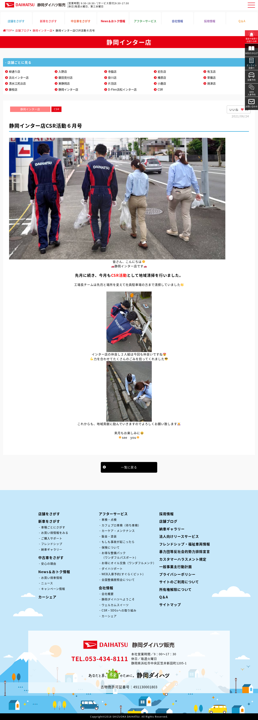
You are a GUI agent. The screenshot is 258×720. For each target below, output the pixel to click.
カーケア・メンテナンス (118, 531)
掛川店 (112, 77)
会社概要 (108, 594)
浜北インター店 (19, 77)
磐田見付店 (65, 77)
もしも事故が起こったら (118, 542)
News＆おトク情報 (54, 571)
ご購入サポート (51, 538)
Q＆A (163, 596)
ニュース (47, 583)
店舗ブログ (168, 521)
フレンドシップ (51, 544)
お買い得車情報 (51, 578)
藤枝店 (13, 89)
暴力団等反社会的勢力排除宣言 (184, 551)
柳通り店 (14, 71)
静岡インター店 (68, 89)
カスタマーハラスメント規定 (182, 559)
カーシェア (47, 596)
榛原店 (162, 77)
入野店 (62, 71)
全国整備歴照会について (118, 580)
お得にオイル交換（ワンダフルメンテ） (129, 563)
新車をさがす (49, 521)
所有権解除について (175, 589)
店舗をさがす (49, 513)
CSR (160, 89)
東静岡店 (64, 83)
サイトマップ (170, 604)
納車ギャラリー (51, 549)
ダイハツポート (112, 568)
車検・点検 (109, 519)
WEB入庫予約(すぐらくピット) (123, 574)
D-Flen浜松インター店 (122, 89)
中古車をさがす (51, 557)
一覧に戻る (129, 467)
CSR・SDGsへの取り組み (119, 610)
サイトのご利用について (179, 581)
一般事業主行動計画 (175, 566)
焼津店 (211, 83)
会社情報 (106, 587)
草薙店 (211, 77)
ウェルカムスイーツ (115, 605)
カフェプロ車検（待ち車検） (121, 525)
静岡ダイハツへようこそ (118, 599)
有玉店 (211, 71)
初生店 (162, 71)
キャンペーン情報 (53, 589)
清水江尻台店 (17, 83)
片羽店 (112, 83)
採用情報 (166, 513)
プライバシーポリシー (177, 574)
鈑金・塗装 (109, 536)
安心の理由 (48, 563)
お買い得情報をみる (54, 533)
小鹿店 (162, 83)
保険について (111, 547)
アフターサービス (113, 513)
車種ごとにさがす (53, 527)
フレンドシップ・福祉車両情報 (184, 544)
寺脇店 (112, 71)
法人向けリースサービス (179, 536)
